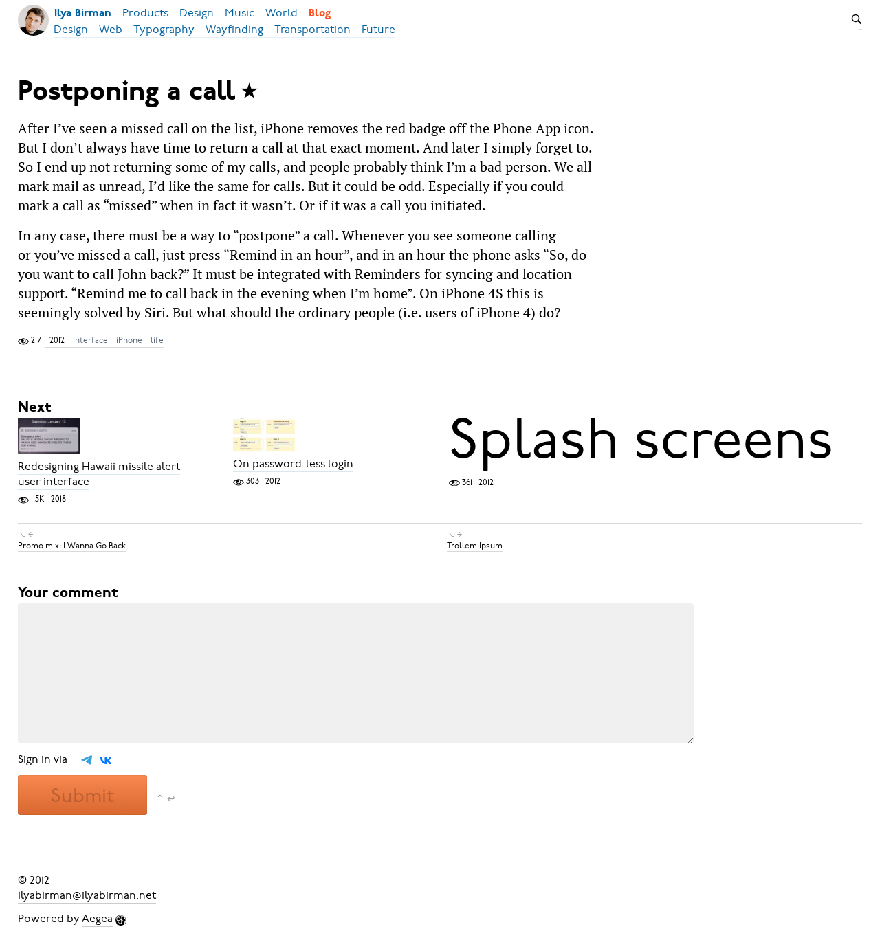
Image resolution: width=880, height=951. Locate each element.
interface (90, 340)
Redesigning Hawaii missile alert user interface (99, 474)
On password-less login (293, 463)
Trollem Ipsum (475, 545)
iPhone (129, 340)
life (157, 340)
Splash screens (641, 439)
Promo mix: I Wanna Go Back (72, 545)
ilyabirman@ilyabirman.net (87, 895)
